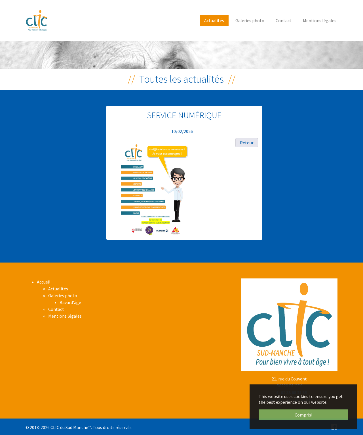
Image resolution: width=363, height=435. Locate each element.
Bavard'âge (70, 302)
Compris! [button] (303, 415)
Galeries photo (62, 295)
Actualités (58, 289)
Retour (247, 142)
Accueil (43, 282)
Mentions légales (65, 316)
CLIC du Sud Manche (69, 427)
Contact (56, 309)
